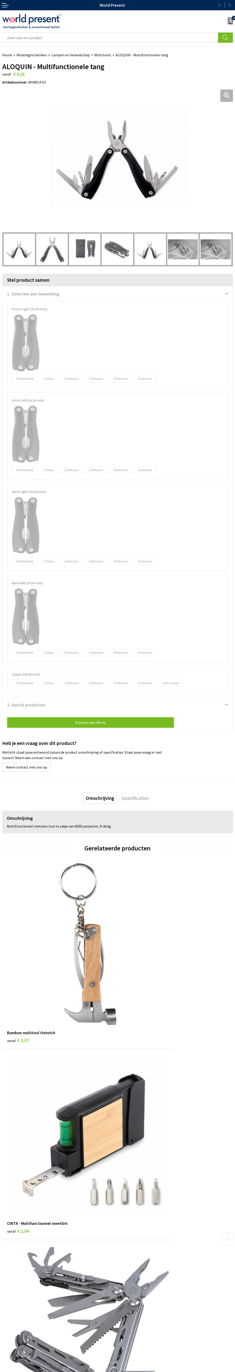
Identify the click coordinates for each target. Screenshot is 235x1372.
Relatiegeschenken (32, 55)
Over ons (127, 1249)
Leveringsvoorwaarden (137, 1269)
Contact (8, 1319)
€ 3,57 (18, 984)
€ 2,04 (133, 984)
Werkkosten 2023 (133, 1255)
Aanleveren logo (132, 1283)
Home (7, 55)
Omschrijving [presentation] (100, 798)
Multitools (102, 55)
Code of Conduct (132, 1262)
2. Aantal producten (26, 705)
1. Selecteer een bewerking (33, 294)
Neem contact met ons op (26, 767)
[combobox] (110, 37)
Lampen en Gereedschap (70, 55)
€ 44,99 (19, 1120)
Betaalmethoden (15, 1326)
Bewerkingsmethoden (137, 1276)
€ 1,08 (133, 1120)
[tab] (100, 798)
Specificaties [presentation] (135, 798)
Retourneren (12, 1333)
